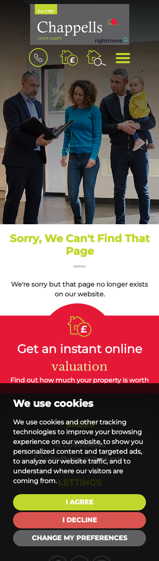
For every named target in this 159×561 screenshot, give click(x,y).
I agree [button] (79, 502)
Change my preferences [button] (79, 538)
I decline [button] (79, 520)
